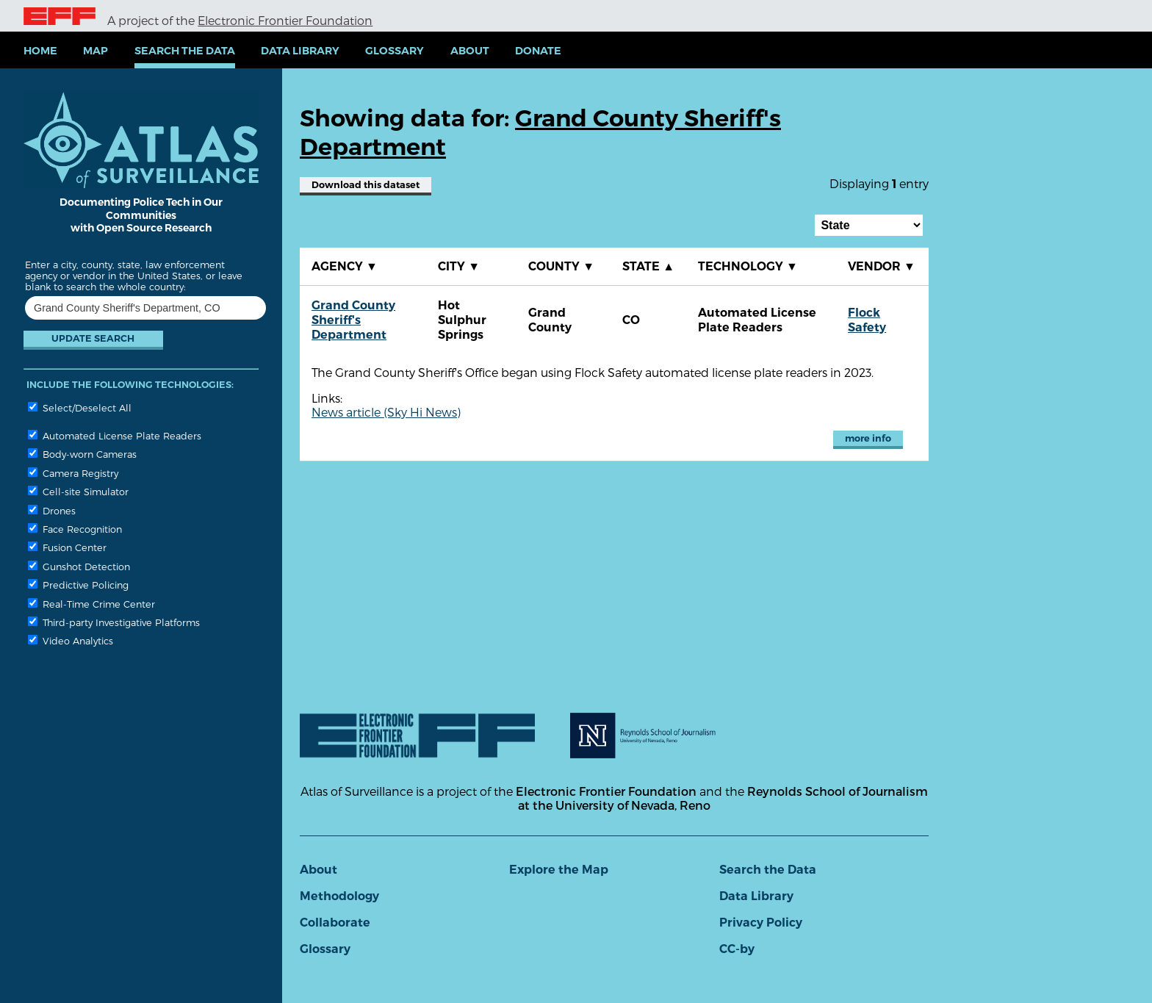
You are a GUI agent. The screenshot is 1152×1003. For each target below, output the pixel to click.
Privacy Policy (760, 923)
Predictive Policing (78, 584)
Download (366, 184)
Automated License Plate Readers (114, 435)
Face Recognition (75, 528)
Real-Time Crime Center (91, 603)
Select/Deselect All (80, 407)
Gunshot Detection (79, 566)
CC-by (737, 949)
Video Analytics (70, 640)
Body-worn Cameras (82, 453)
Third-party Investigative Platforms (114, 622)
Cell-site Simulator (78, 491)
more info (868, 438)
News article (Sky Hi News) (386, 412)
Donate (538, 50)
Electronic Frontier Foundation (285, 20)
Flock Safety (867, 320)
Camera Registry (73, 472)
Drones (52, 510)
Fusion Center (67, 547)
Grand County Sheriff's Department (353, 320)
